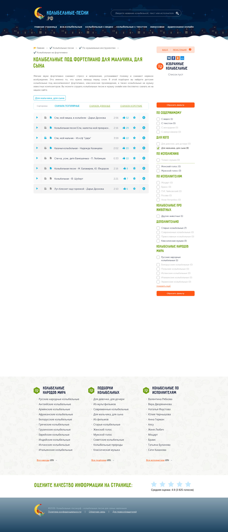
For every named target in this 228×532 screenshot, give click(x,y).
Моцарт (153, 434)
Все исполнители (157, 460)
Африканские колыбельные (56, 414)
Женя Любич (156, 429)
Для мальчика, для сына (49, 98)
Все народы (45, 460)
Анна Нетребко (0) (171, 199)
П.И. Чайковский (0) (171, 191)
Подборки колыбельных (109, 390)
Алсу (151, 424)
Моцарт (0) (167, 182)
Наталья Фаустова (159, 409)
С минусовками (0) (171, 132)
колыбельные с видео (99, 27)
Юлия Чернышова (159, 414)
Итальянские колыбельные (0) (176, 277)
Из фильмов (100, 419)
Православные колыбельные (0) (177, 236)
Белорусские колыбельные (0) (177, 264)
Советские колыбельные (108, 439)
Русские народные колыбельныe (59, 399)
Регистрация (182, 49)
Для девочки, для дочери (108, 399)
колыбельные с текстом (131, 27)
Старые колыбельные (106, 424)
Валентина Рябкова (160, 399)
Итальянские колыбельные (56, 450)
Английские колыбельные (55, 404)
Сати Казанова (157, 450)
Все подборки (101, 460)
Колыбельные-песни (68, 13)
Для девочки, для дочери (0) (176, 143)
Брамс (152, 439)
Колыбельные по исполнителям (165, 390)
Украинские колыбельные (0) (176, 281)
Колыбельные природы (108, 445)
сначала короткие (131, 106)
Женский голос (102, 429)
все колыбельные (71, 27)
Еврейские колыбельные (54, 434)
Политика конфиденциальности (64, 511)
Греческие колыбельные (54, 424)
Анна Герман (156, 419)
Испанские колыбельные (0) (175, 273)
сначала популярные (67, 106)
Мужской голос (102, 434)
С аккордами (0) (169, 127)
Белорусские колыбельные (55, 419)
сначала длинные (99, 106)
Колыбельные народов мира (54, 390)
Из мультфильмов (104, 404)
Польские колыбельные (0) (175, 269)
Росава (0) (166, 195)
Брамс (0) (166, 187)
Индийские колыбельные (54, 439)
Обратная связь (97, 511)
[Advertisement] (176, 331)
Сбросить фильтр (175, 105)
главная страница (45, 27)
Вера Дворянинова (160, 404)
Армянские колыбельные (54, 409)
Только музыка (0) (170, 160)
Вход (165, 50)
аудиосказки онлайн (181, 27)
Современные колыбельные (111, 409)
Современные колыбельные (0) (177, 232)
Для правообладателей (125, 511)
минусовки (157, 27)
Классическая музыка (106, 450)
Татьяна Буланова (159, 445)
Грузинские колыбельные (55, 429)
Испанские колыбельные (54, 445)
